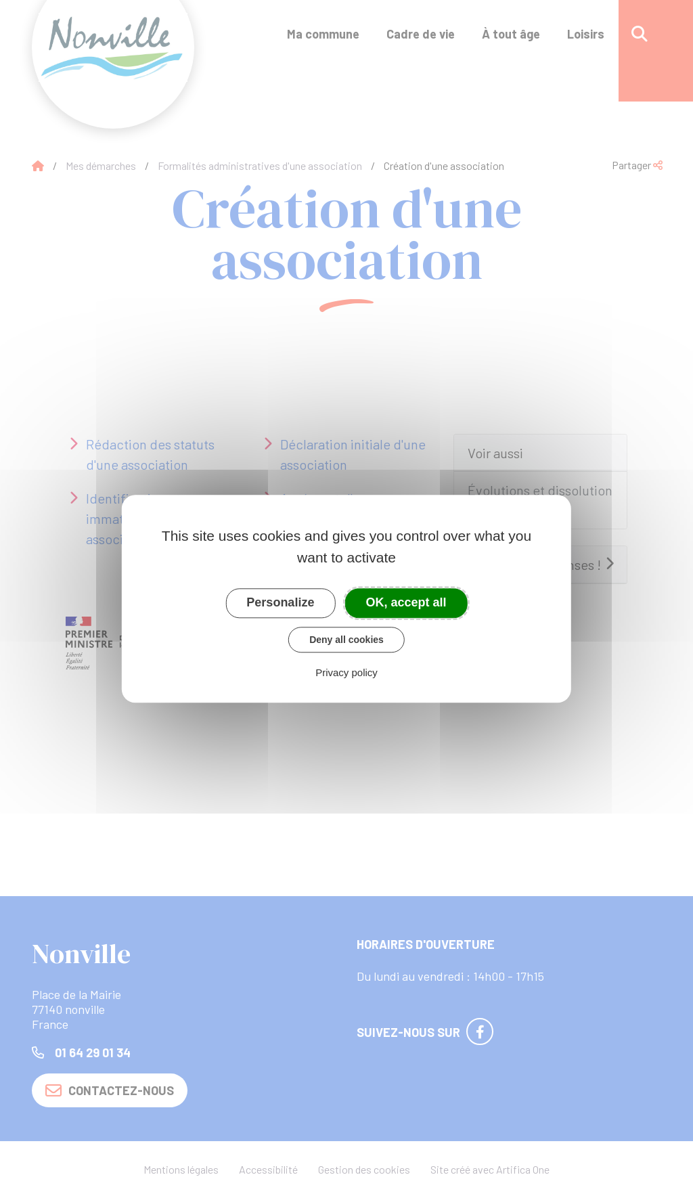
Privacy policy (346, 673)
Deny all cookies (346, 639)
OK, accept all (406, 602)
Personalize (280, 602)
